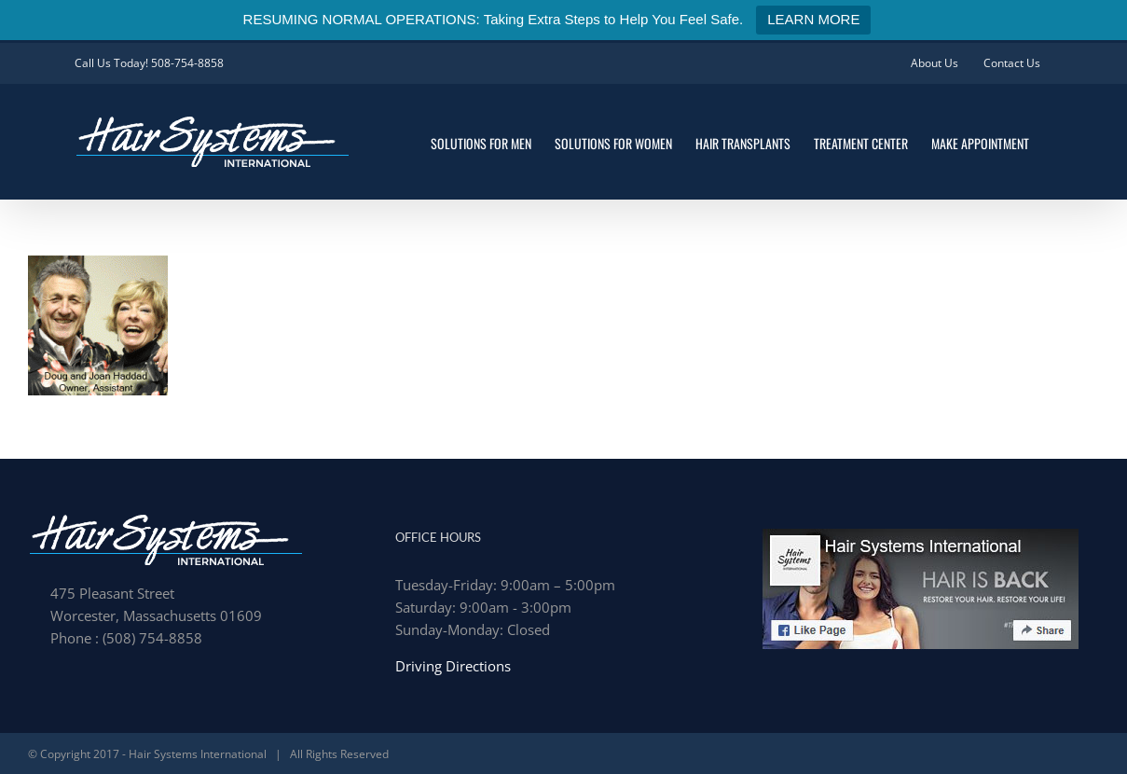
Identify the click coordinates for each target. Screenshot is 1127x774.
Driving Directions (453, 666)
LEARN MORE (813, 19)
